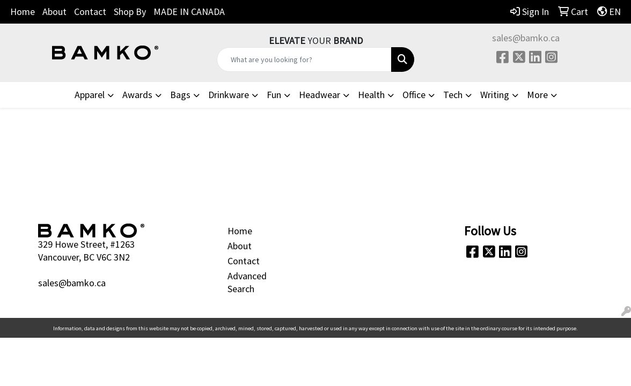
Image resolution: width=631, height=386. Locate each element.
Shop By (130, 11)
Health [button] (371, 94)
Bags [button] (180, 94)
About (54, 11)
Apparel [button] (90, 94)
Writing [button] (494, 94)
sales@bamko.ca (526, 38)
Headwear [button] (319, 94)
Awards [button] (137, 94)
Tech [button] (453, 94)
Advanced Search (247, 282)
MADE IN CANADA (189, 11)
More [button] (537, 94)
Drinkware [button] (228, 94)
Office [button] (413, 94)
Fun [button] (274, 94)
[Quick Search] (304, 59)
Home (22, 11)
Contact (90, 11)
